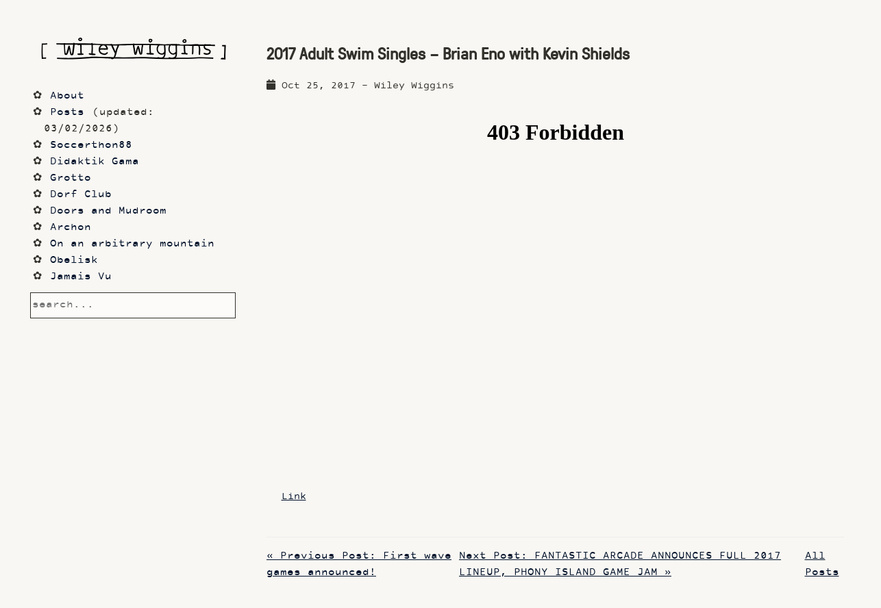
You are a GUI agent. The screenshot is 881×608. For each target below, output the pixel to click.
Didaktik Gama (94, 162)
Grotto (70, 178)
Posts (67, 112)
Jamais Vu (81, 277)
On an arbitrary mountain (132, 244)
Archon (70, 227)
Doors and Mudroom (108, 211)
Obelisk (74, 260)
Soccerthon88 (91, 145)
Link (294, 496)
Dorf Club (81, 195)
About (67, 96)
